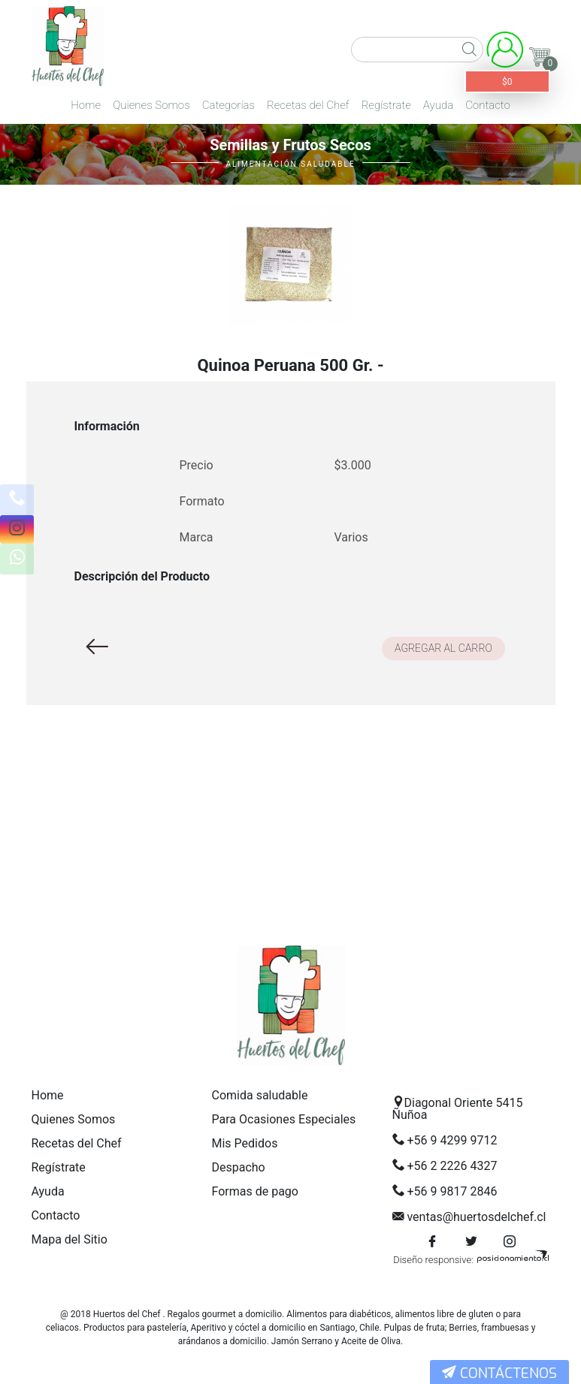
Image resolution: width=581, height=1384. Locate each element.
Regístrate (386, 105)
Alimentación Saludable (290, 164)
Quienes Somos (151, 105)
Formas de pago (255, 1191)
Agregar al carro (443, 648)
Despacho (238, 1167)
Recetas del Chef (308, 105)
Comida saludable (260, 1095)
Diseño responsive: (433, 1259)
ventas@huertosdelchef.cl (476, 1217)
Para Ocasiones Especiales (284, 1119)
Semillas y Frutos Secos (290, 145)
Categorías (228, 105)
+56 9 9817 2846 (452, 1191)
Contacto (487, 105)
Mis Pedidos (245, 1143)
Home (86, 105)
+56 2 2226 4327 (452, 1166)
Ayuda (438, 105)
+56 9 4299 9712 (452, 1140)
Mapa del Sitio (69, 1239)
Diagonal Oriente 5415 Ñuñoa (457, 1109)
